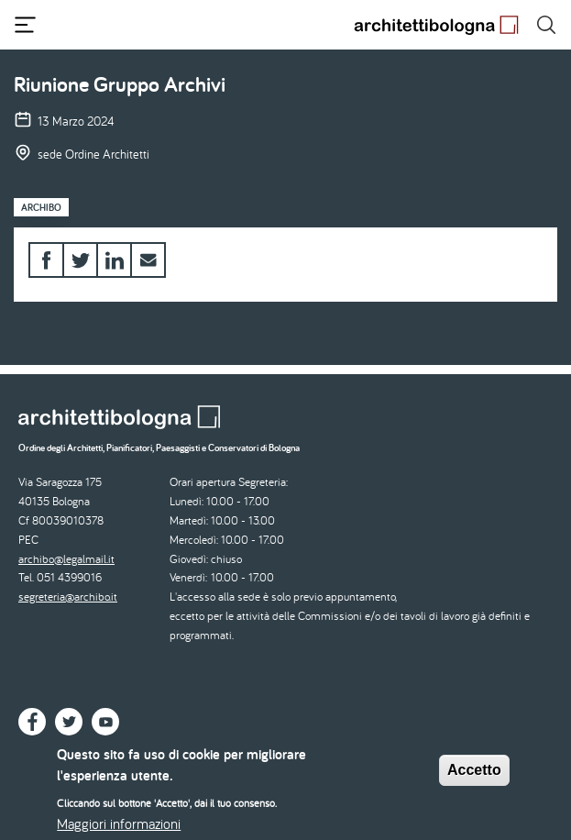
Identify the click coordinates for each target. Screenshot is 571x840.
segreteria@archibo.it (67, 596)
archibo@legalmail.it (66, 559)
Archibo (41, 207)
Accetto (474, 778)
